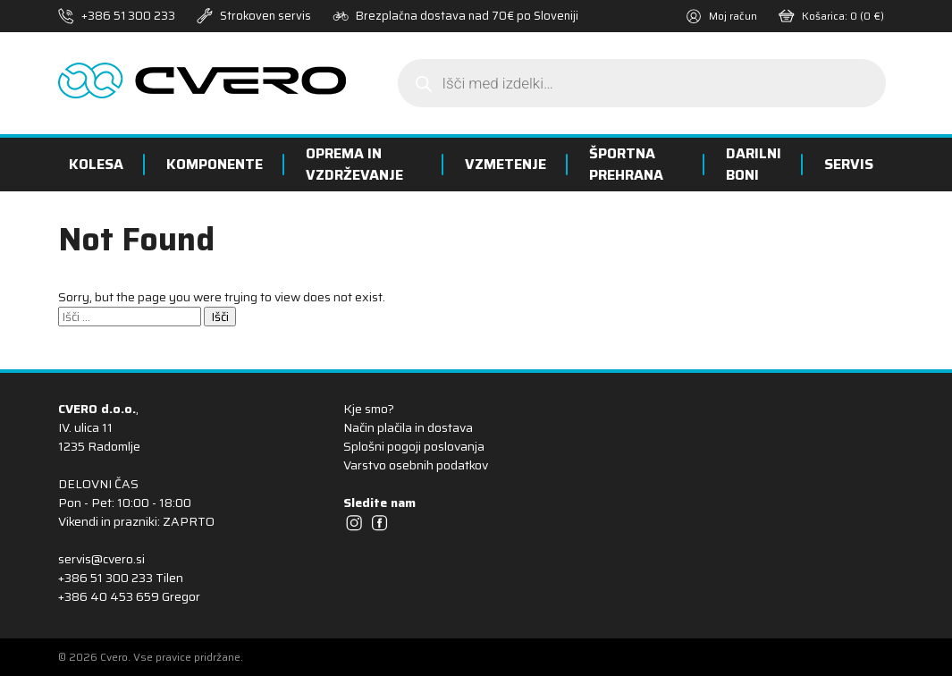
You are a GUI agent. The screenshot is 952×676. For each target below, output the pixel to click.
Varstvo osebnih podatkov (415, 465)
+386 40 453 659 (108, 596)
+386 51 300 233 (128, 15)
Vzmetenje (505, 164)
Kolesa (96, 164)
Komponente (214, 164)
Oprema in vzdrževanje (354, 164)
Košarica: (831, 15)
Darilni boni (753, 164)
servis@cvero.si (101, 559)
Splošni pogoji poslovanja (413, 446)
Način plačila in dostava (408, 427)
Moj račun (721, 15)
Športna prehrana (626, 164)
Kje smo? (368, 408)
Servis (848, 164)
